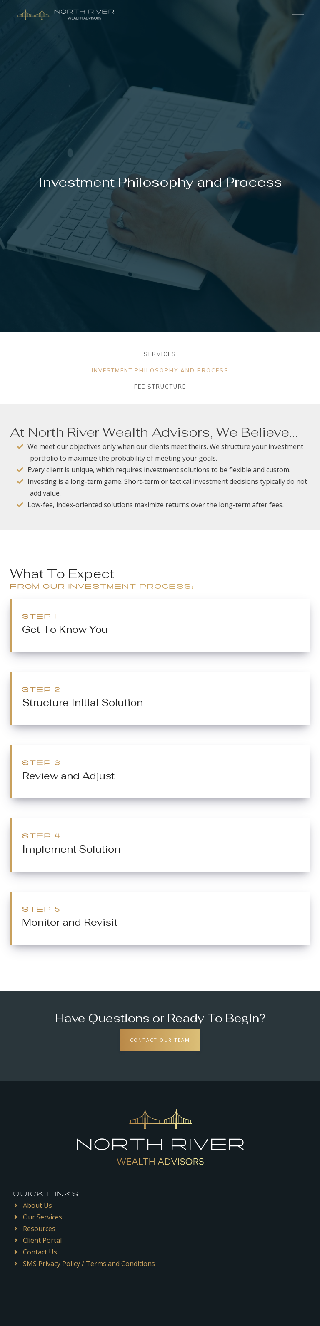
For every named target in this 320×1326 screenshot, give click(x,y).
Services (160, 354)
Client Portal (42, 1240)
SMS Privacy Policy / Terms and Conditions (89, 1263)
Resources (39, 1228)
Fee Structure (160, 386)
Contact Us (40, 1252)
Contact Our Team (160, 1040)
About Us (37, 1205)
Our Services (42, 1217)
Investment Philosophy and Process (160, 370)
